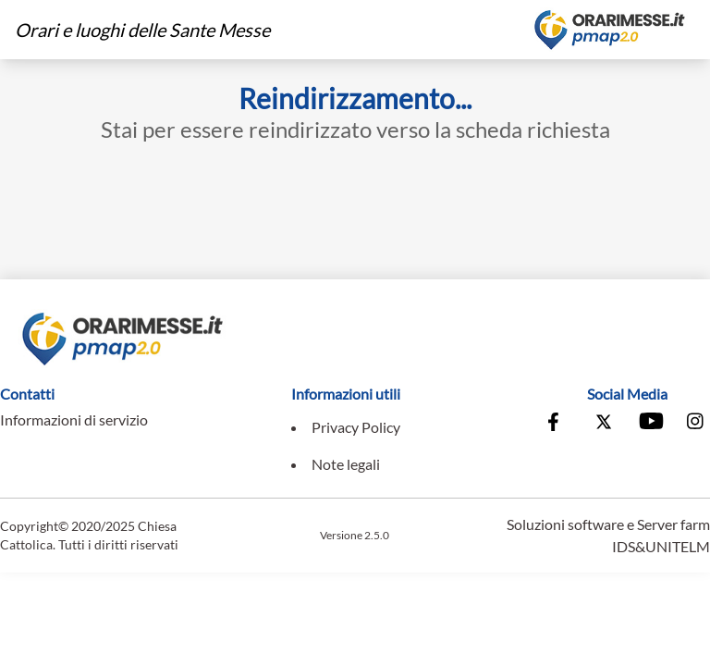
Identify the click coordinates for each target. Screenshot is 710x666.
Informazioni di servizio (74, 419)
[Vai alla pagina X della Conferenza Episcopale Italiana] (604, 424)
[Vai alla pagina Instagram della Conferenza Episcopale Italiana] (696, 424)
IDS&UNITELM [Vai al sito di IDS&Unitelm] (661, 546)
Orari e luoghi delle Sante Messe (142, 29)
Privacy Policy (356, 427)
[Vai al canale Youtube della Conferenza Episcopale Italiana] (650, 424)
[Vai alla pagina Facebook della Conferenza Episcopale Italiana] (557, 424)
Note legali (346, 464)
